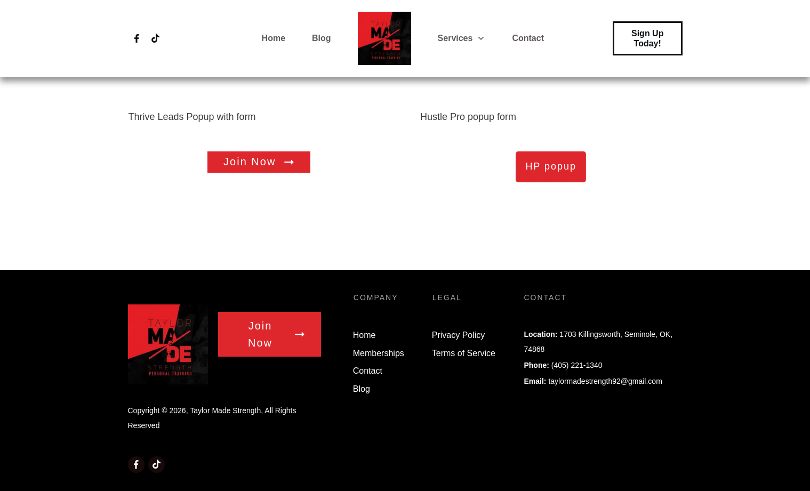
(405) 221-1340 (577, 365)
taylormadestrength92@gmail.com (605, 381)
